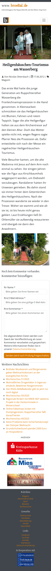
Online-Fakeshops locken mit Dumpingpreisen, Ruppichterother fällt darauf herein (26, 412)
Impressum (25, 543)
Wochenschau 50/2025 (17, 395)
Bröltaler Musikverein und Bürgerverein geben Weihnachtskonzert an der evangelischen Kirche (26, 372)
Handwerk (25, 518)
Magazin (25, 496)
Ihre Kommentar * (13, 308)
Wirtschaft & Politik (25, 498)
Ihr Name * (9, 287)
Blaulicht (25, 504)
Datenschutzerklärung (24, 349)
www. (14, 6)
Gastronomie (25, 515)
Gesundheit (25, 526)
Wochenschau (25, 506)
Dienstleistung (25, 521)
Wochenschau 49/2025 (17, 418)
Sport (25, 501)
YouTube (25, 537)
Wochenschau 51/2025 (17, 379)
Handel (25, 523)
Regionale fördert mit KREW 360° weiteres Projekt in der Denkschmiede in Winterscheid (27, 402)
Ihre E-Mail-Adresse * (14, 298)
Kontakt (25, 540)
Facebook (26, 535)
